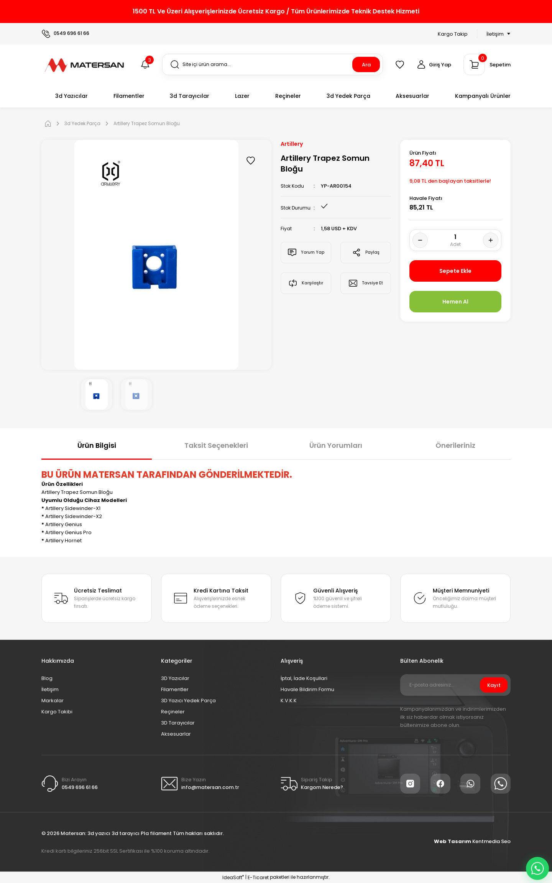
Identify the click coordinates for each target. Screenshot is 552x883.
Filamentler (175, 689)
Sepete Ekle (455, 270)
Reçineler (173, 711)
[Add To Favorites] (250, 160)
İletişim (50, 689)
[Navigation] (494, 33)
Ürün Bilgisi (96, 445)
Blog (47, 678)
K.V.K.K (289, 700)
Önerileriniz (455, 445)
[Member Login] (434, 64)
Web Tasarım (453, 841)
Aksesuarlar (176, 734)
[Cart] (487, 64)
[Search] (272, 64)
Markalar (52, 700)
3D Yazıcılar (175, 678)
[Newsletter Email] (455, 685)
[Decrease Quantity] (420, 240)
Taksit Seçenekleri (216, 445)
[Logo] (84, 64)
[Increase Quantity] (490, 240)
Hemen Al (455, 301)
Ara (366, 64)
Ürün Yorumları (335, 445)
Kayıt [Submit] (494, 685)
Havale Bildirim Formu (307, 689)
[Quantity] (455, 240)
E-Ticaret (258, 877)
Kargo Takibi (56, 711)
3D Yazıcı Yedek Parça (188, 700)
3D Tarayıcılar (178, 722)
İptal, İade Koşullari (304, 678)
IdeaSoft (233, 877)
